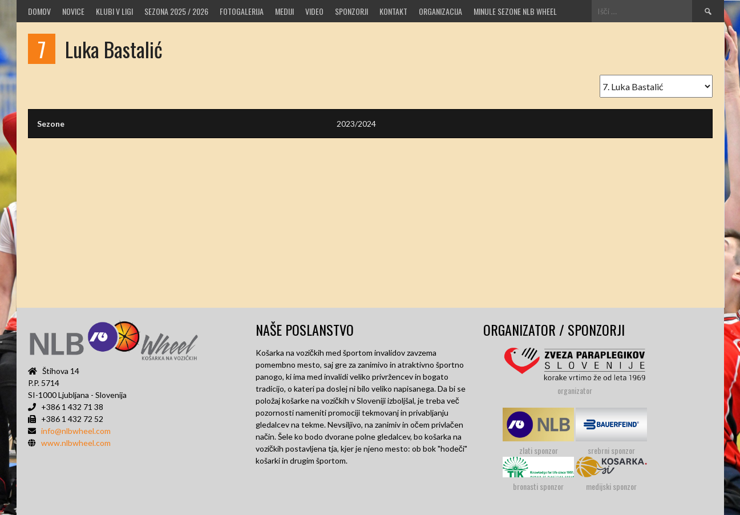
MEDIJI (284, 11)
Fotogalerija (242, 11)
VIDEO (314, 11)
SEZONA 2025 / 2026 (176, 11)
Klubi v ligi (114, 11)
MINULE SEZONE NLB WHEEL (515, 11)
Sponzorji (351, 11)
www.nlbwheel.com (76, 443)
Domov (39, 11)
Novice (73, 11)
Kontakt (393, 11)
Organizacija (440, 11)
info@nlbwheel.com (76, 431)
